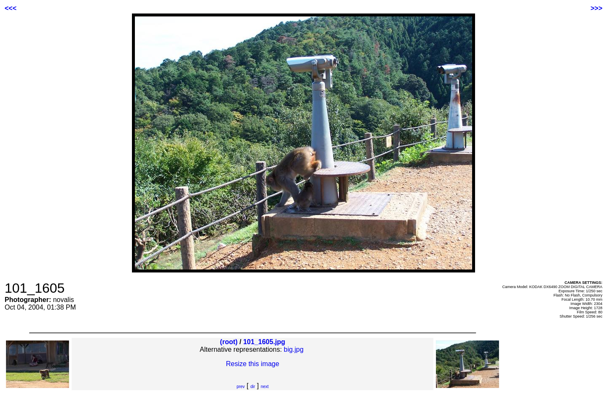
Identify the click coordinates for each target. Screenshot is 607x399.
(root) (229, 341)
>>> (596, 8)
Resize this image (252, 363)
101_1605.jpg (264, 341)
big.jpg (294, 349)
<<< (10, 8)
